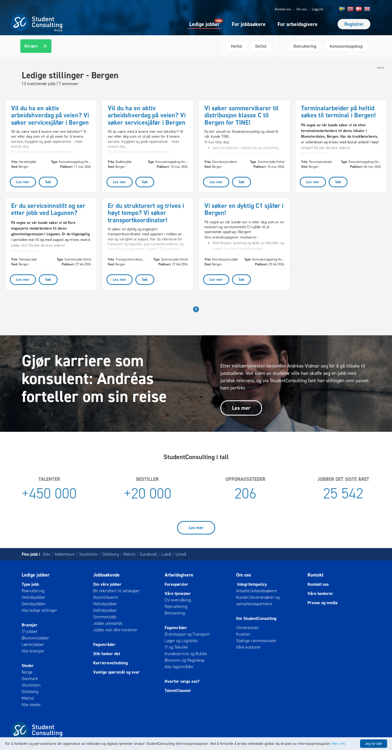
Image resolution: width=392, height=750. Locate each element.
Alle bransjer (33, 651)
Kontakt (316, 575)
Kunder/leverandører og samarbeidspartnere (258, 600)
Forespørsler (176, 584)
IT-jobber (30, 631)
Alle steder (31, 704)
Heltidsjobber (33, 597)
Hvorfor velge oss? (182, 681)
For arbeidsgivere (297, 24)
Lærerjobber (33, 644)
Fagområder (104, 644)
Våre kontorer (248, 647)
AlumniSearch (105, 597)
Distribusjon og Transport (187, 634)
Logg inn (317, 9)
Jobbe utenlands (107, 623)
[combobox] (116, 46)
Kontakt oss (283, 9)
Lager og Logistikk (181, 640)
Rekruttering (33, 591)
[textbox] (56, 46)
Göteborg (110, 554)
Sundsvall (148, 554)
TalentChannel (178, 690)
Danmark (30, 678)
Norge (27, 672)
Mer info (338, 743)
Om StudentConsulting (256, 618)
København (65, 554)
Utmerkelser (247, 627)
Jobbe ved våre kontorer (115, 630)
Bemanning (175, 613)
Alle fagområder (179, 666)
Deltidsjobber (33, 604)
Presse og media (323, 603)
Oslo (46, 554)
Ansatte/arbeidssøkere (256, 591)
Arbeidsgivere (179, 575)
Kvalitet (243, 634)
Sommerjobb (104, 617)
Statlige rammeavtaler (256, 640)
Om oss (301, 9)
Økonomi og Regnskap (185, 660)
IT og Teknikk (176, 647)
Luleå (166, 554)
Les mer (241, 407)
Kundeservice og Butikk (186, 653)
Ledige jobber (204, 24)
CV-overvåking (178, 600)
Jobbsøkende (106, 575)
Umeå (180, 554)
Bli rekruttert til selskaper (116, 591)
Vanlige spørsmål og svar (116, 672)
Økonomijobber (35, 638)
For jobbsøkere (249, 24)
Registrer (354, 24)
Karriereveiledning (110, 663)
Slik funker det (106, 653)
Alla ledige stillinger (39, 610)
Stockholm (88, 554)
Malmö (129, 554)
